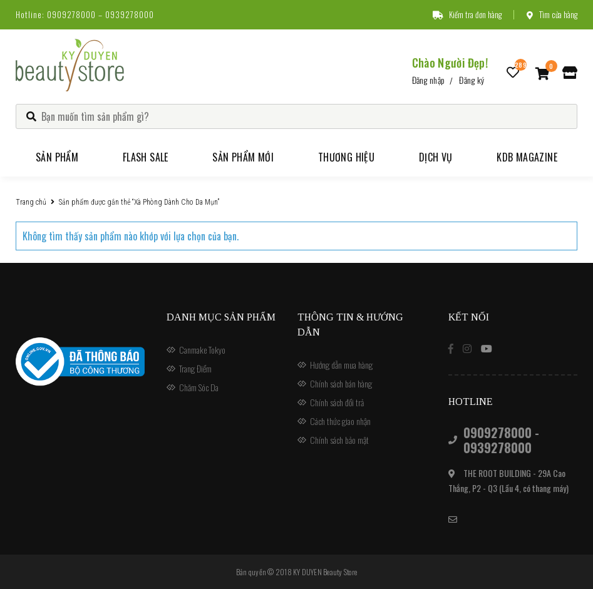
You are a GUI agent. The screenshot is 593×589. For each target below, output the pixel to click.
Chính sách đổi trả (337, 402)
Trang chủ (31, 202)
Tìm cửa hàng (552, 14)
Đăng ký (471, 79)
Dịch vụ (436, 157)
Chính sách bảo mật (339, 439)
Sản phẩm (57, 157)
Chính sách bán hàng (341, 383)
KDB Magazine (527, 157)
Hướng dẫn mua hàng (341, 364)
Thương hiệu (346, 157)
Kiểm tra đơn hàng (467, 14)
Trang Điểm (195, 368)
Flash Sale (145, 157)
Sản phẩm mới (243, 157)
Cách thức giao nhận (340, 421)
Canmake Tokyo (202, 349)
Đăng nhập (428, 79)
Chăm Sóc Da (199, 387)
